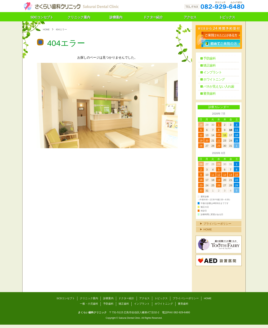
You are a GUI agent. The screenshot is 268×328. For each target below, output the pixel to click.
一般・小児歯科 (89, 307)
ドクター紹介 (126, 301)
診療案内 (108, 301)
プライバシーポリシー (218, 226)
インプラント (210, 73)
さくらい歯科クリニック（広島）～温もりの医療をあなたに (70, 5)
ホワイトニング (212, 80)
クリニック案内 (89, 301)
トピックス (161, 301)
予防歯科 (207, 59)
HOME (207, 232)
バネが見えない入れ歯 (217, 88)
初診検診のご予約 (221, 43)
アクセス (144, 301)
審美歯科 (207, 95)
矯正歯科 (207, 66)
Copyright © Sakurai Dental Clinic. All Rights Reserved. (134, 321)
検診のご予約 (221, 34)
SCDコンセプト (65, 301)
